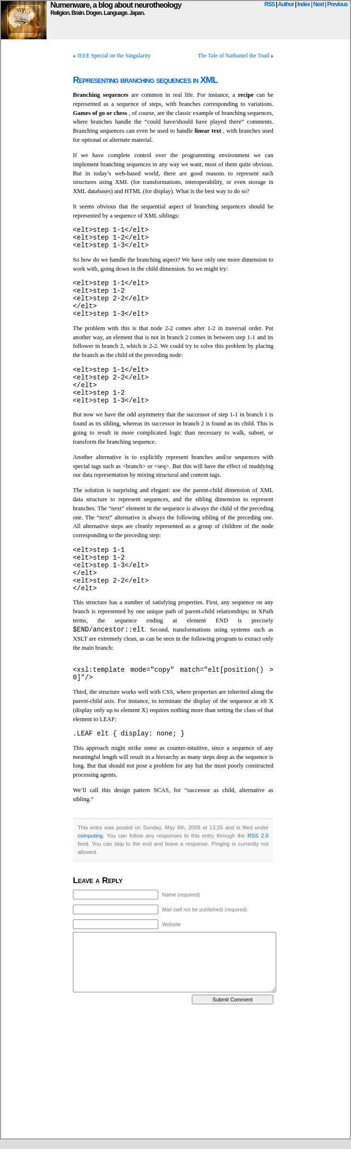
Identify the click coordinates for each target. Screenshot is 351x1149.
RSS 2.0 (258, 836)
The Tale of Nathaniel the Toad (233, 55)
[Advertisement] (139, 1071)
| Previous (336, 4)
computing (90, 836)
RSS (269, 4)
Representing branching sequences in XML (145, 80)
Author (286, 4)
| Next (317, 4)
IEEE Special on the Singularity (114, 55)
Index (303, 4)
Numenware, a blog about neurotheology (115, 5)
